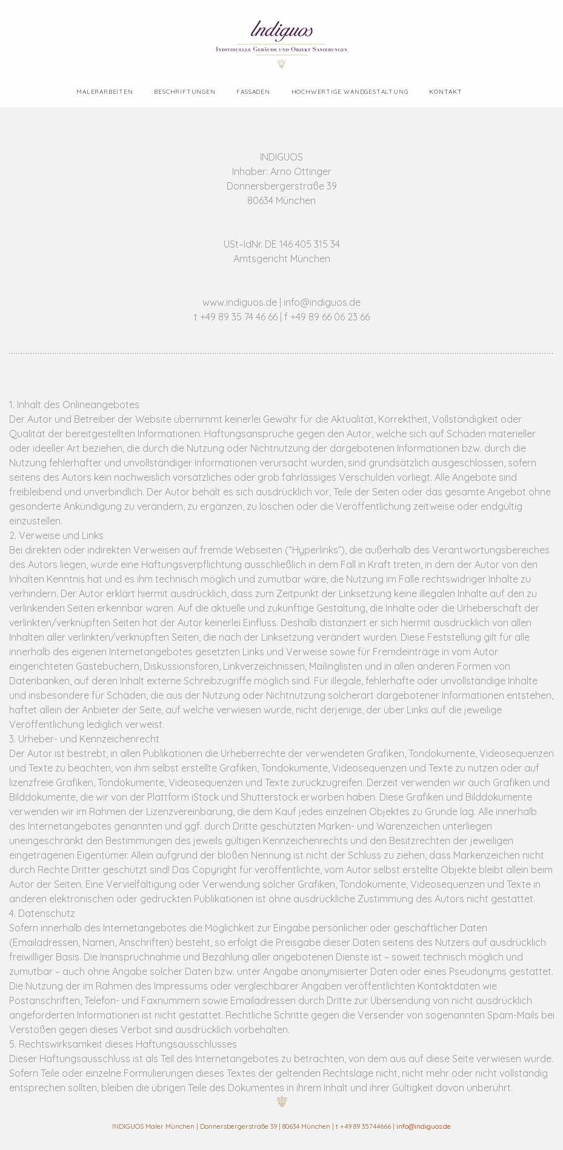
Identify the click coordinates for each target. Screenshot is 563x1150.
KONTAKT (445, 92)
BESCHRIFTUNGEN (184, 92)
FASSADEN (253, 92)
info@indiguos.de (423, 1126)
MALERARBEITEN (104, 92)
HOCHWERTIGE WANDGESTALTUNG (349, 92)
